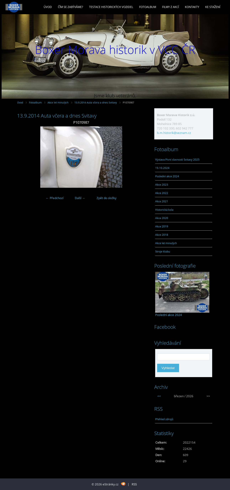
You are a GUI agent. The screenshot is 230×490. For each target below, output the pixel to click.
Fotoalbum (147, 7)
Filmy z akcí (170, 7)
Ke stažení (212, 7)
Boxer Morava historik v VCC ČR (115, 49)
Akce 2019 (161, 226)
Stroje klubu (162, 251)
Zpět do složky (107, 198)
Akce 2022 (161, 193)
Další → (80, 198)
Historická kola (164, 209)
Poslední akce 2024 (167, 176)
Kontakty (192, 7)
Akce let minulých (58, 102)
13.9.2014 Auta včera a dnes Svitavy (96, 102)
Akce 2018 (161, 234)
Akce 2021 (161, 201)
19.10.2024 (162, 168)
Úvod (48, 7)
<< (159, 396)
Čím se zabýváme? (70, 7)
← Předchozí (54, 198)
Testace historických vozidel (111, 7)
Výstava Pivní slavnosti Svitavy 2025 (177, 159)
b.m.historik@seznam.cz (174, 133)
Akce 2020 (161, 218)
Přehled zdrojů (164, 419)
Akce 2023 (161, 184)
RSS (134, 484)
